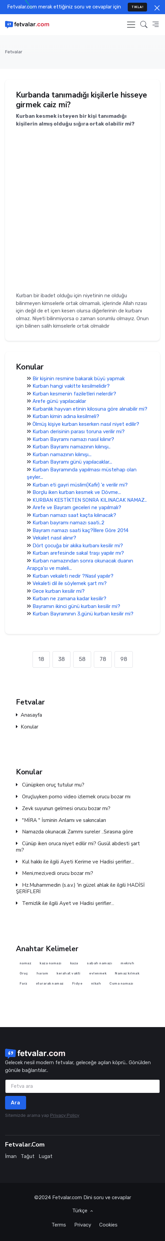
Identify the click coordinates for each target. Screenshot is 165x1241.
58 (82, 659)
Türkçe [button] (80, 1211)
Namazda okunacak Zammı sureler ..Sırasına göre (74, 832)
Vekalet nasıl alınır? (54, 538)
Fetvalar (13, 51)
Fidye (77, 983)
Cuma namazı (121, 983)
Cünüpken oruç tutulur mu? (50, 785)
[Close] (157, 8)
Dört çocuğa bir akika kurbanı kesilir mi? (78, 545)
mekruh (127, 963)
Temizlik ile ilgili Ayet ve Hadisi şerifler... (65, 903)
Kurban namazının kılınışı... (62, 454)
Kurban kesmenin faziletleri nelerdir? (74, 393)
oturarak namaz (50, 983)
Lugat (46, 1156)
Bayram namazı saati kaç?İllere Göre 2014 (80, 530)
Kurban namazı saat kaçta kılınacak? (74, 515)
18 (41, 659)
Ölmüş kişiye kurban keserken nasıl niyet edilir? (86, 424)
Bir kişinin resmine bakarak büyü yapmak (79, 378)
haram (42, 973)
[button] (143, 24)
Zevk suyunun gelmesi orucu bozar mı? (63, 808)
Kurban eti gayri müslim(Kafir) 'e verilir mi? (80, 484)
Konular (27, 727)
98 (123, 659)
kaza (74, 963)
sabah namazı (99, 963)
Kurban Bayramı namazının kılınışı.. (71, 447)
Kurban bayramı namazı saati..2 (68, 523)
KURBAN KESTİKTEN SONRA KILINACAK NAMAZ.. (90, 500)
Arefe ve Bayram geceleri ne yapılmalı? (77, 507)
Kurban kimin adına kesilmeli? (66, 416)
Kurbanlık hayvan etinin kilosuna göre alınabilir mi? (90, 409)
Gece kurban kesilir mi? (59, 591)
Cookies (108, 1225)
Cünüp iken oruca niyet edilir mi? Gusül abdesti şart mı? (78, 847)
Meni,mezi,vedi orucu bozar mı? (54, 874)
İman (11, 1156)
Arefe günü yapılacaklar (59, 401)
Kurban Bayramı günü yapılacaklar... (72, 462)
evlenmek (97, 973)
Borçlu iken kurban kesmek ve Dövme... (77, 492)
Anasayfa (29, 715)
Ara (15, 1103)
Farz (23, 983)
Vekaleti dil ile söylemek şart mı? (70, 583)
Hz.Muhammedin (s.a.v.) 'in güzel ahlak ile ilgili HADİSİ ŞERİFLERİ (80, 888)
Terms (58, 1225)
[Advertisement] (82, 210)
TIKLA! (137, 7)
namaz (26, 963)
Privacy (82, 1225)
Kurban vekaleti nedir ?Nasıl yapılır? (73, 576)
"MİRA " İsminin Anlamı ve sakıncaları (61, 820)
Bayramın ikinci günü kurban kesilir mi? (76, 606)
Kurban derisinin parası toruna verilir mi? (79, 432)
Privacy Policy (64, 1115)
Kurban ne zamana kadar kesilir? (69, 599)
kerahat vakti (69, 973)
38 (61, 659)
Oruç (24, 973)
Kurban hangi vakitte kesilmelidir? (71, 386)
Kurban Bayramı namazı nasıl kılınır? (73, 439)
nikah (96, 983)
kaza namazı (51, 963)
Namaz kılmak (127, 973)
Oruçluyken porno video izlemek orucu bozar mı (73, 797)
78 (103, 659)
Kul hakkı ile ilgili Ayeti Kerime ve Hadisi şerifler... (75, 862)
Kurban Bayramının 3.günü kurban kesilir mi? (83, 614)
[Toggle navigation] (131, 24)
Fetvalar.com (67, 1197)
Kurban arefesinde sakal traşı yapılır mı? (78, 553)
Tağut (28, 1156)
